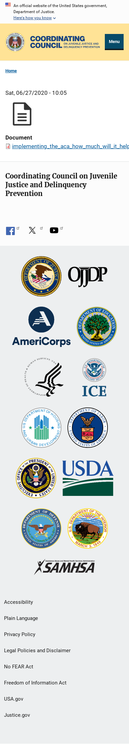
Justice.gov (17, 715)
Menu (114, 41)
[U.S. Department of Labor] (88, 428)
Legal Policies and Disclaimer (37, 651)
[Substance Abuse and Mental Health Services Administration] (64, 568)
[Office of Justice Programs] (15, 42)
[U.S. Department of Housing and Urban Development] (41, 428)
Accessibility (18, 602)
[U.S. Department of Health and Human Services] (44, 378)
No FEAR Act (18, 667)
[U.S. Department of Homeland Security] (94, 378)
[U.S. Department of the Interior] (88, 529)
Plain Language (21, 618)
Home (11, 70)
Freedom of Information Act (35, 683)
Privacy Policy (19, 634)
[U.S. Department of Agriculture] (88, 478)
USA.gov (13, 699)
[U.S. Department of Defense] (41, 529)
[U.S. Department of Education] (97, 327)
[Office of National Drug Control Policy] (36, 479)
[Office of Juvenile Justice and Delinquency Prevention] (88, 277)
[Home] (65, 42)
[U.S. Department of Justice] (41, 277)
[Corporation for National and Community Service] (41, 327)
